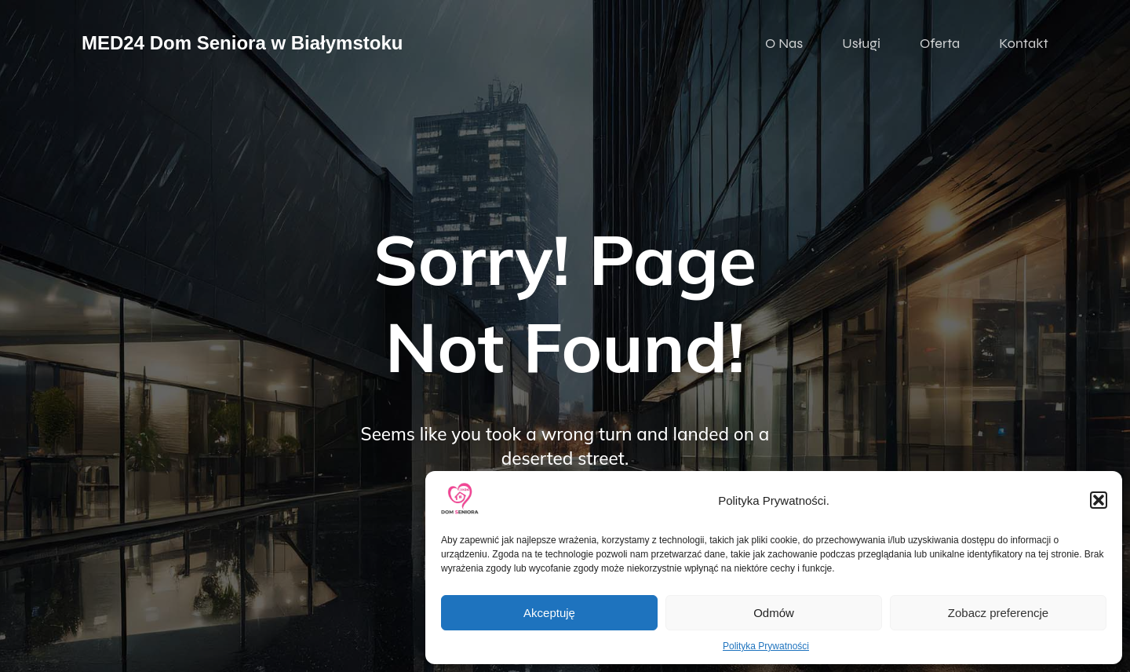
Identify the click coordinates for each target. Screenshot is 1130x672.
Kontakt (1023, 43)
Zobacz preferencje (998, 612)
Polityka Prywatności (766, 646)
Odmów (773, 612)
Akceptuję (549, 612)
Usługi (861, 43)
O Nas (784, 43)
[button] (1098, 500)
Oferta (940, 43)
